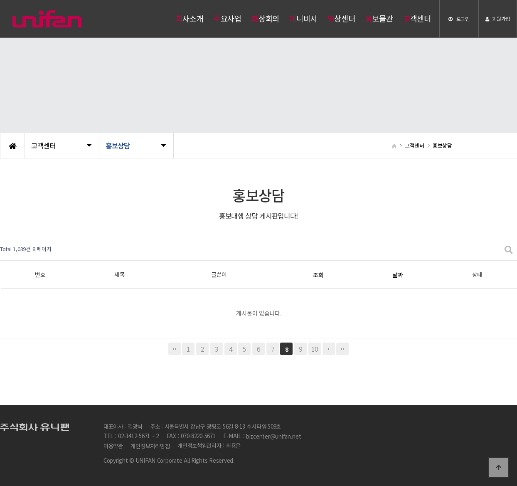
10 (314, 348)
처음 (174, 349)
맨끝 (342, 349)
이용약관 (113, 446)
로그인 (459, 18)
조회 (318, 275)
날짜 (397, 275)
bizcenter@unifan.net (273, 436)
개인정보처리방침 (150, 446)
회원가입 (497, 18)
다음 (329, 349)
